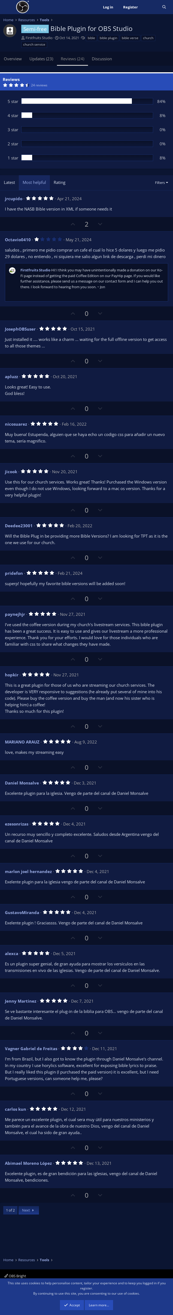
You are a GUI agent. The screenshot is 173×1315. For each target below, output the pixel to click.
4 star (13, 115)
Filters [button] (160, 182)
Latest (9, 182)
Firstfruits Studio (39, 37)
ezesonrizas (16, 824)
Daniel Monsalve (22, 783)
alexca (11, 953)
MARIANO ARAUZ (22, 742)
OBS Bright (15, 1275)
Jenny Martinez (20, 1001)
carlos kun (15, 1109)
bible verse (130, 38)
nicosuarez (16, 424)
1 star (13, 158)
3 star (13, 129)
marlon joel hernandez (28, 871)
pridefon (14, 573)
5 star (13, 101)
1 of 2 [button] (10, 1210)
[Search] (164, 7)
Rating (59, 182)
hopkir (12, 674)
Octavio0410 (18, 239)
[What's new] (150, 7)
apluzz (11, 376)
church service (34, 44)
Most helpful (34, 182)
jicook (11, 471)
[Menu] (8, 7)
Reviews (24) (72, 58)
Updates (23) (41, 58)
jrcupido (13, 198)
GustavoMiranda (22, 912)
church (148, 38)
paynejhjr (15, 614)
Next (28, 1210)
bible (91, 38)
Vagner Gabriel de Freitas (31, 1048)
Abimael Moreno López (28, 1163)
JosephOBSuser (20, 329)
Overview (13, 58)
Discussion (102, 58)
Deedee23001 (19, 525)
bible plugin (108, 38)
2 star (13, 143)
